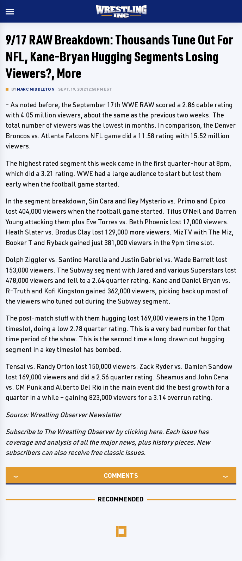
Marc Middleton (36, 89)
